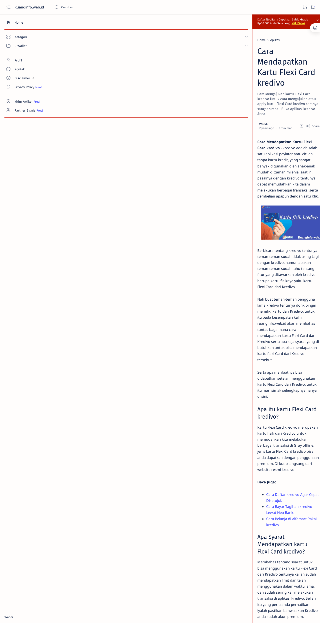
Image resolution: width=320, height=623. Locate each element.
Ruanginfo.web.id (29, 7)
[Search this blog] (87, 7)
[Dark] (305, 7)
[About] (25, 60)
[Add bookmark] (218, 76)
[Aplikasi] (81, 38)
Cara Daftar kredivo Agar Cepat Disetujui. (107, 344)
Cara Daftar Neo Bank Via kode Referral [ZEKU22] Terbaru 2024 (277, 94)
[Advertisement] (277, 365)
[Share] (230, 76)
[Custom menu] (25, 77)
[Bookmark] (313, 7)
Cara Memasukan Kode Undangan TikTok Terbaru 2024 (278, 150)
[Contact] (25, 69)
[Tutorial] (107, 554)
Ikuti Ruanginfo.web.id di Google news (271, 534)
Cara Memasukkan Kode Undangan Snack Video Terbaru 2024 (278, 128)
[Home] (25, 22)
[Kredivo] (89, 554)
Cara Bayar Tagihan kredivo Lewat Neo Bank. (109, 350)
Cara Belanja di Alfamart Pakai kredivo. (104, 357)
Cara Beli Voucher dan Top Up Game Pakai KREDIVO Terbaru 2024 (276, 192)
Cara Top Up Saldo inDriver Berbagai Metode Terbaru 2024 (277, 170)
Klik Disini (225, 20)
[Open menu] (8, 7)
